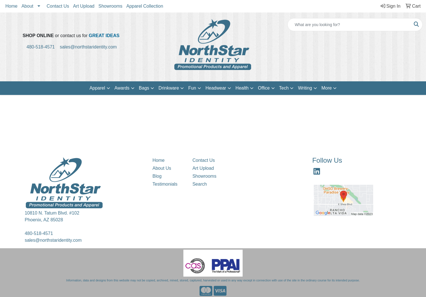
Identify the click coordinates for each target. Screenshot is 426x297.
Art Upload (84, 6)
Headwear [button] (215, 88)
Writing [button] (305, 88)
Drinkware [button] (168, 88)
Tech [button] (284, 88)
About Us (161, 168)
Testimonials (164, 184)
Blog (157, 176)
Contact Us (58, 6)
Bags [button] (144, 88)
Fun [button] (192, 88)
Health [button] (242, 88)
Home (11, 6)
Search (199, 184)
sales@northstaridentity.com (88, 46)
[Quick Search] (349, 24)
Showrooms (110, 6)
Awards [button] (122, 88)
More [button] (326, 88)
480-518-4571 (43, 46)
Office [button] (264, 88)
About (27, 6)
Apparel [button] (97, 88)
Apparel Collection (144, 6)
